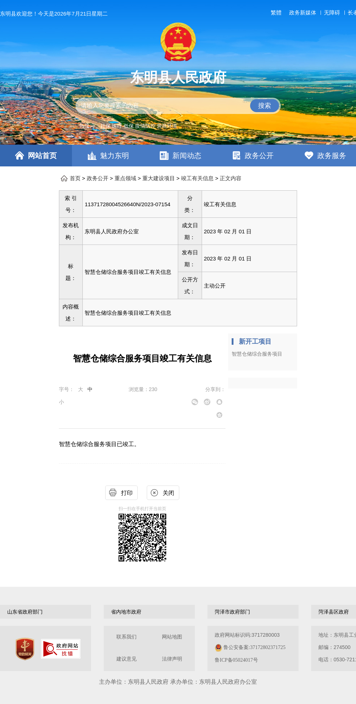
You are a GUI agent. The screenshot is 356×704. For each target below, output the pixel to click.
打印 (127, 493)
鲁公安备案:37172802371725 (254, 647)
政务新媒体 (302, 13)
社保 (105, 126)
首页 (75, 178)
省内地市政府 (126, 612)
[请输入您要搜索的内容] (178, 106)
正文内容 (230, 178)
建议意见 (126, 659)
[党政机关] (24, 649)
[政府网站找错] (61, 649)
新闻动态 (186, 156)
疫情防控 (145, 126)
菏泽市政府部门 (232, 612)
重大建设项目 (158, 178)
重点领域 (125, 178)
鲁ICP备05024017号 (236, 660)
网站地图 (172, 637)
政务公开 (259, 156)
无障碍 (332, 13)
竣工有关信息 (197, 178)
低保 (129, 126)
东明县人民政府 (178, 77)
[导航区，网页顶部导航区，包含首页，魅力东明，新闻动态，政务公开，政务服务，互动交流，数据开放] (178, 155)
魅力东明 (114, 156)
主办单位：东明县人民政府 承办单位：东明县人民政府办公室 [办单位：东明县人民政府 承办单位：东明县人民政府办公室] (178, 682)
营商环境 (167, 126)
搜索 (264, 105)
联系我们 (126, 637)
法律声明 (172, 659)
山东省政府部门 (25, 612)
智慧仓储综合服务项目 (257, 354)
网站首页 (42, 156)
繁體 (276, 13)
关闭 (168, 493)
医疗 (117, 126)
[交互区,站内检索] (178, 106)
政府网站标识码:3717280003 (250, 647)
